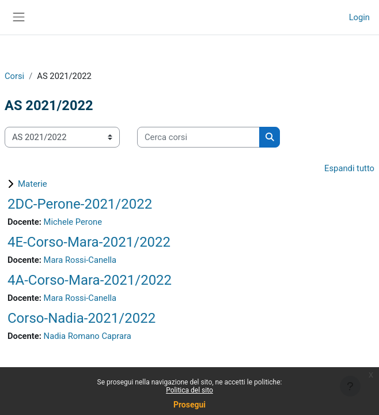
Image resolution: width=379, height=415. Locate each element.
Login (359, 17)
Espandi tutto (349, 168)
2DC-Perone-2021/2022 (79, 204)
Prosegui (189, 404)
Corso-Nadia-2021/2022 (81, 318)
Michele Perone (73, 222)
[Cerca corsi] (198, 137)
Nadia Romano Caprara (87, 336)
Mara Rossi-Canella (80, 260)
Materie (32, 184)
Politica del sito (189, 390)
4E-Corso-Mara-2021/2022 (88, 242)
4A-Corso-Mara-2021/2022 (89, 280)
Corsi (14, 76)
